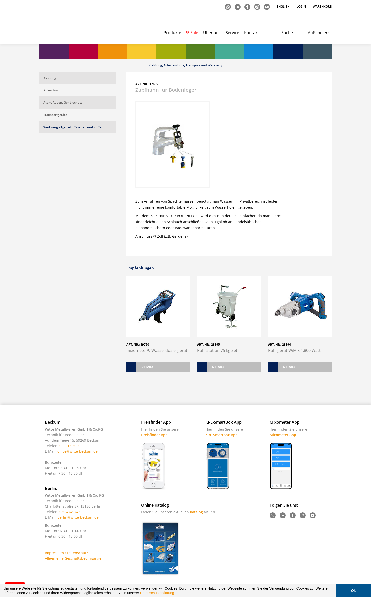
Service (232, 32)
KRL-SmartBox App (221, 434)
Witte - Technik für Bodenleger (60, 22)
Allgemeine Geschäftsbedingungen (74, 558)
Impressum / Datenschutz (66, 552)
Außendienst (320, 32)
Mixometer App (283, 434)
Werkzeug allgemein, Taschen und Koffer (73, 127)
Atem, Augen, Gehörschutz (62, 102)
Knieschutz (51, 90)
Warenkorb (322, 6)
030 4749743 (69, 511)
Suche (287, 32)
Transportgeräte (55, 115)
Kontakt (251, 32)
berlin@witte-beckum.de (78, 517)
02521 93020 (69, 445)
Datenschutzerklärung (157, 593)
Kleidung (49, 78)
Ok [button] (353, 591)
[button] (176, 593)
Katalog (196, 512)
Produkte (172, 32)
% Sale (192, 32)
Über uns (212, 32)
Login (301, 6)
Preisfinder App (154, 434)
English (283, 6)
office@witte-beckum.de (77, 451)
